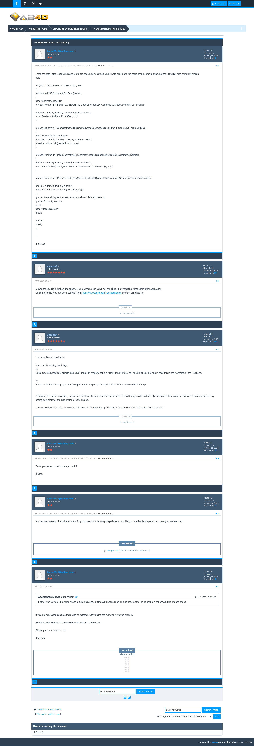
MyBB (215, 742)
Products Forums (38, 28)
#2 (217, 281)
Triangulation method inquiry (108, 28)
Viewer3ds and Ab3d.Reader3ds (70, 28)
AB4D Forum (16, 28)
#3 (217, 349)
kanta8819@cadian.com (60, 51)
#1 (217, 66)
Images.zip (113, 550)
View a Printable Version (49, 709)
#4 (217, 458)
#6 (217, 587)
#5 (217, 513)
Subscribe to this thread (49, 714)
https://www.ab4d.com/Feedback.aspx (102, 292)
